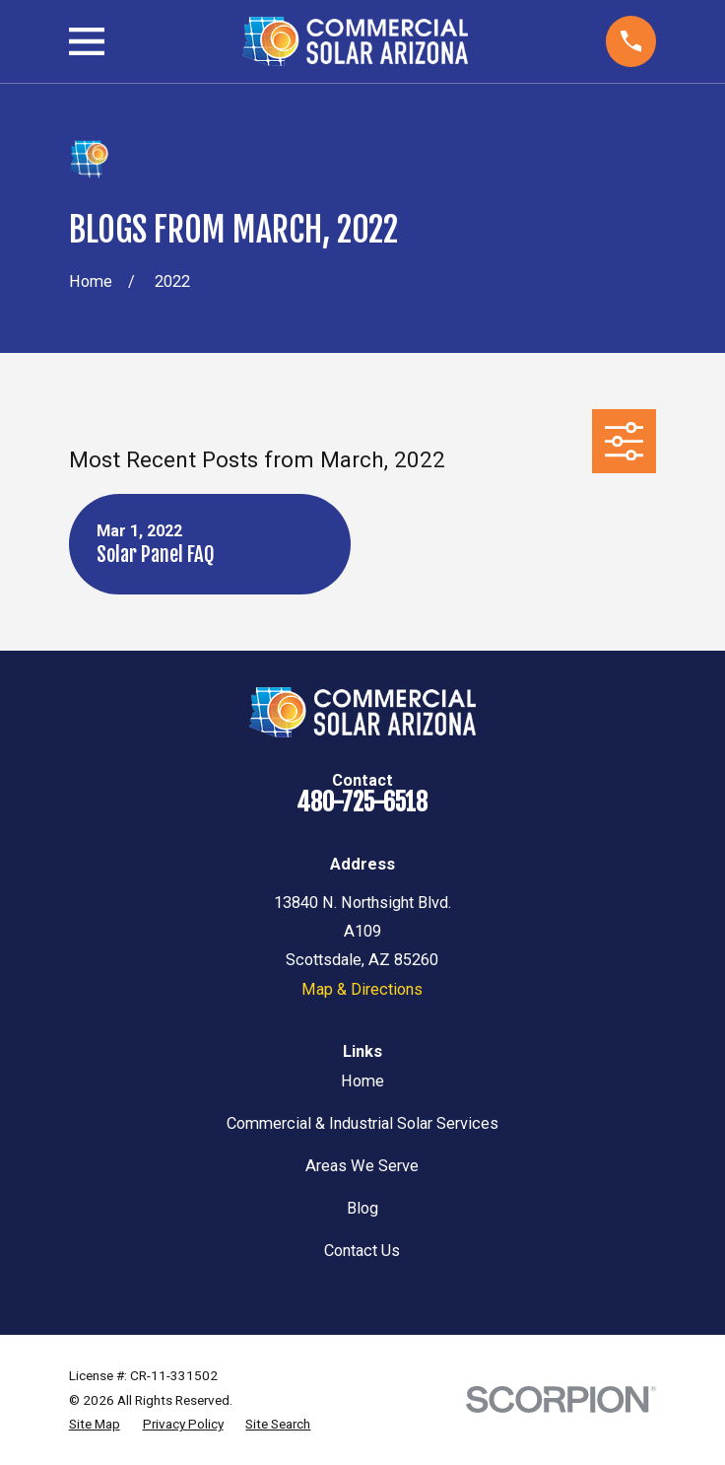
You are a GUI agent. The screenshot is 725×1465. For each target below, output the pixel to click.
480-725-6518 (362, 802)
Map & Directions (362, 989)
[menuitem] (94, 1424)
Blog (362, 1208)
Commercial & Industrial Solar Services (362, 1123)
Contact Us (362, 1250)
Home (362, 1081)
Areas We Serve (362, 1165)
